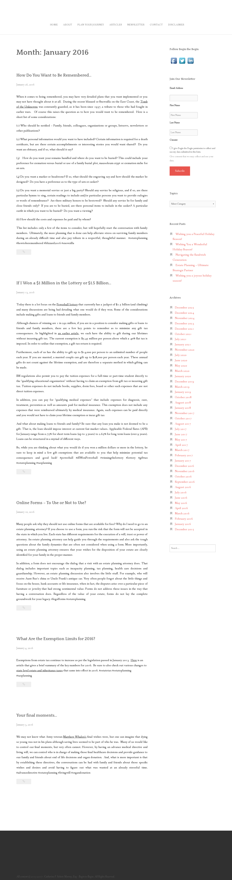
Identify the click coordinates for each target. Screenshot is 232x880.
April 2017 (181, 443)
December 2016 (184, 464)
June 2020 (181, 358)
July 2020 (180, 353)
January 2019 (183, 390)
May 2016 (181, 501)
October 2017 (183, 416)
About (62, 23)
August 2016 (183, 485)
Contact (159, 23)
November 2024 (184, 316)
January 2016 (183, 522)
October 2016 (183, 474)
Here (134, 658)
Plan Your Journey (87, 23)
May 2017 (181, 437)
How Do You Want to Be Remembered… (58, 72)
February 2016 (184, 516)
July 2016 (180, 490)
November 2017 (184, 411)
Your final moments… (39, 713)
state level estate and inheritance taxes (39, 668)
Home (46, 23)
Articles (114, 23)
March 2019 (182, 385)
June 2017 (181, 432)
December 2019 (184, 379)
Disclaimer (181, 23)
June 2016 (181, 495)
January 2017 (183, 458)
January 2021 (183, 342)
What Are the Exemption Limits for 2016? (60, 636)
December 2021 (184, 326)
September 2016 (185, 480)
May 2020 (181, 363)
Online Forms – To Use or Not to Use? (54, 500)
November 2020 (184, 347)
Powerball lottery (67, 302)
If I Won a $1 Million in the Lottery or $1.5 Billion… (69, 280)
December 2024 (184, 311)
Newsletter (137, 23)
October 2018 (183, 395)
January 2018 (183, 406)
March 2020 (182, 369)
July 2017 (180, 427)
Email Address (176, 85)
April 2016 (181, 506)
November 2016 (184, 469)
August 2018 (183, 400)
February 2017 (184, 453)
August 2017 (183, 421)
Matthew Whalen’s (74, 734)
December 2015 (184, 527)
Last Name (175, 120)
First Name (175, 103)
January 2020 (183, 374)
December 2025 (184, 305)
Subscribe (180, 168)
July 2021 (180, 337)
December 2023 (184, 321)
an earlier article (68, 331)
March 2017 (182, 448)
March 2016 (182, 511)
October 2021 (183, 332)
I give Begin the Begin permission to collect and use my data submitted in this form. (192, 147)
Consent (173, 137)
